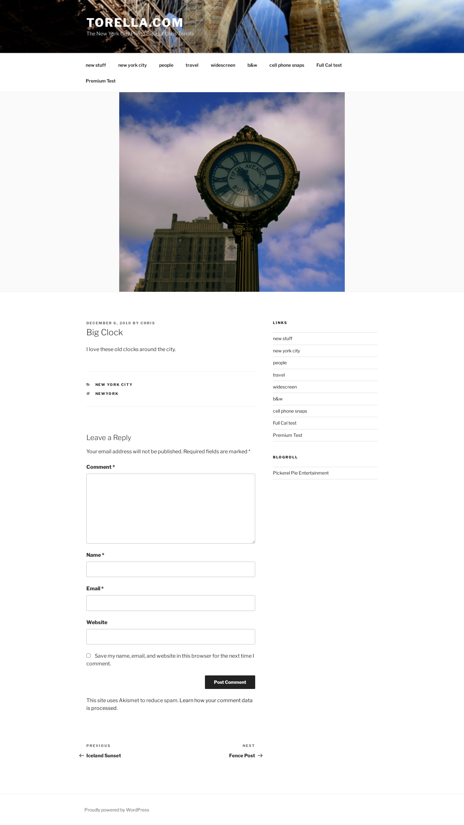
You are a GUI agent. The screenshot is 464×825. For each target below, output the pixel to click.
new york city (132, 65)
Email (95, 588)
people (166, 65)
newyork (107, 393)
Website (96, 622)
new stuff (96, 65)
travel (192, 65)
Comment (100, 467)
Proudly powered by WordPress (116, 809)
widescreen (223, 65)
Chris (147, 323)
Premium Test (101, 80)
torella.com (135, 22)
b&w (252, 65)
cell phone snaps (286, 65)
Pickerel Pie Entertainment (301, 473)
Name (95, 555)
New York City (114, 384)
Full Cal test (329, 65)
